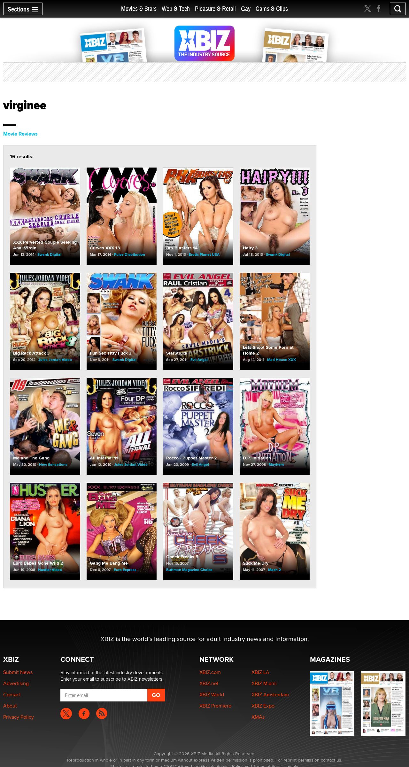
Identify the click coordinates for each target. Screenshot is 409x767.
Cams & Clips (272, 9)
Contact (12, 694)
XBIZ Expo (262, 705)
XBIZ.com (210, 672)
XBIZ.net (209, 683)
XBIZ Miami (264, 683)
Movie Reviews (20, 133)
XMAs (258, 717)
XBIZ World (211, 694)
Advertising (16, 683)
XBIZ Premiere (215, 705)
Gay (246, 9)
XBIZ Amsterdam (270, 694)
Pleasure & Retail (215, 9)
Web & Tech (176, 9)
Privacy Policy (18, 717)
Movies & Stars (139, 9)
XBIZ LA (260, 672)
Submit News (18, 672)
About (10, 705)
